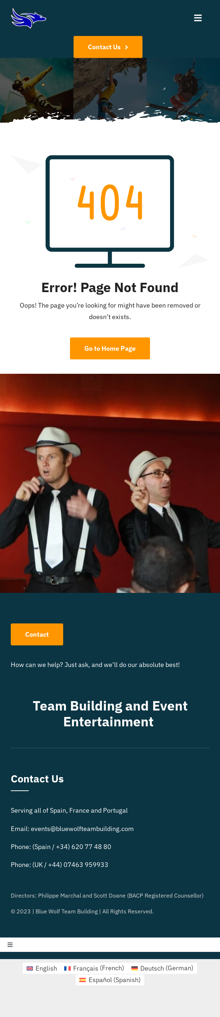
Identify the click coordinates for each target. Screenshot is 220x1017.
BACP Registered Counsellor (165, 895)
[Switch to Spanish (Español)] (110, 980)
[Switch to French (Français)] (94, 968)
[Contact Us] (108, 47)
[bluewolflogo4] (28, 10)
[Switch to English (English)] (42, 968)
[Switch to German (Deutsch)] (162, 968)
